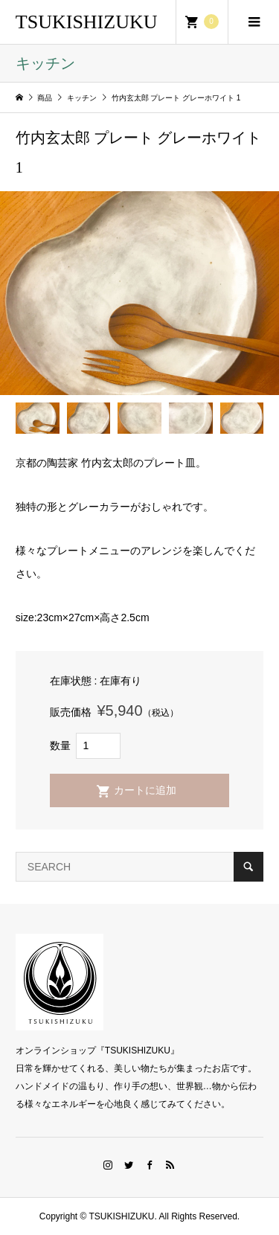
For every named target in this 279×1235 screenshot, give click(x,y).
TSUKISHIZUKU (87, 22)
